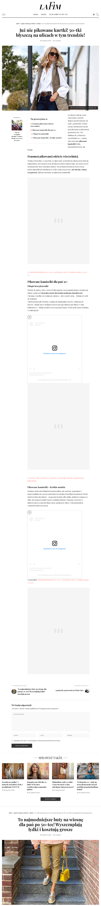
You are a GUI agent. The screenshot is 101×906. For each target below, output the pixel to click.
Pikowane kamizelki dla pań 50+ (44, 130)
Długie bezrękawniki (41, 134)
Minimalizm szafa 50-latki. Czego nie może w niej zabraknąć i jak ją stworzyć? (63, 784)
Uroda (31, 777)
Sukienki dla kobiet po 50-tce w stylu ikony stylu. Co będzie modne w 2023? (58, 272)
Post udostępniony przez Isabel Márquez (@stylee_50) (54, 380)
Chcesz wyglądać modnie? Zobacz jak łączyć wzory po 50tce (17, 136)
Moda (5, 777)
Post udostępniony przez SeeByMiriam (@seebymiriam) (54, 575)
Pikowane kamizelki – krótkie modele (47, 138)
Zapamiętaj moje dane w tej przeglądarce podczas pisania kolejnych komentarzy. (37, 740)
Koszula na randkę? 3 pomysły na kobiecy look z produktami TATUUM (12, 784)
